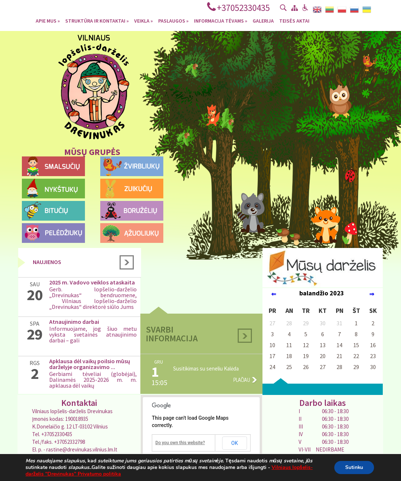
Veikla (143, 20)
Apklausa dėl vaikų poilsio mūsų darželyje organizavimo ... (89, 364)
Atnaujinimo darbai (74, 321)
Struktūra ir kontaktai (97, 20)
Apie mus (48, 20)
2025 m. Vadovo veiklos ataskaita (92, 282)
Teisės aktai (294, 20)
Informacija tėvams (220, 20)
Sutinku (354, 467)
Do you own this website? (180, 442)
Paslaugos (173, 20)
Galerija (263, 20)
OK (234, 443)
